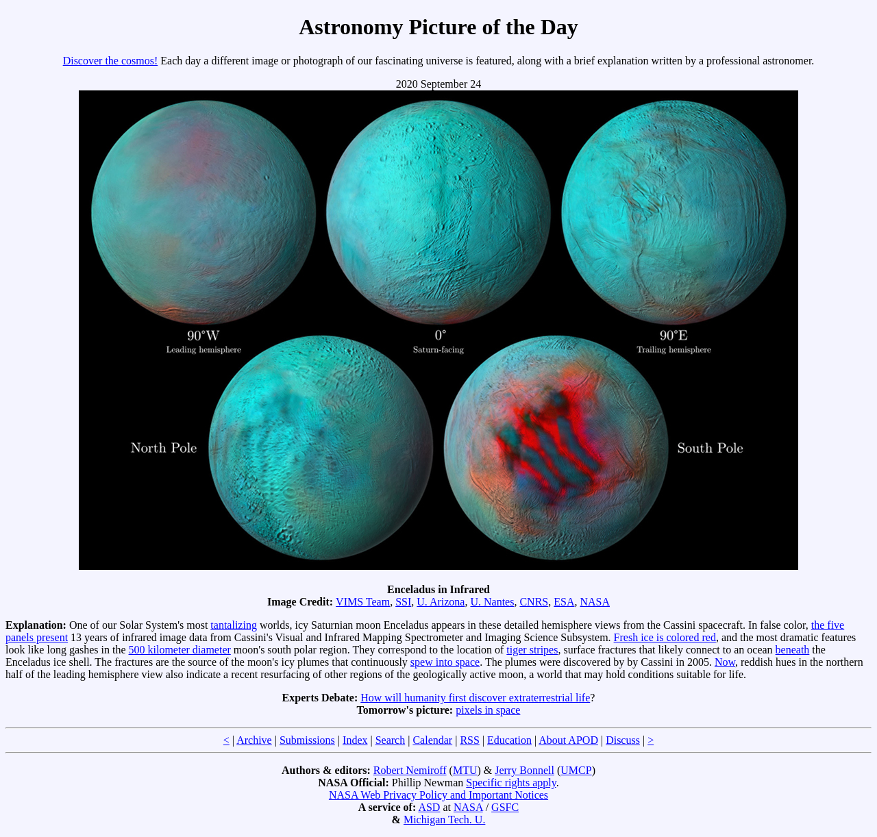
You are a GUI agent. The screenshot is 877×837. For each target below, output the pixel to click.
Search (390, 740)
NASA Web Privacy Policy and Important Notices (438, 795)
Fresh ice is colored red (665, 637)
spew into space (445, 662)
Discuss (623, 740)
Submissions (307, 740)
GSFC (505, 807)
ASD (429, 807)
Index (355, 740)
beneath (793, 649)
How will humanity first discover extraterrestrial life (475, 697)
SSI (403, 602)
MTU (465, 770)
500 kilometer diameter (180, 649)
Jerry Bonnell (524, 770)
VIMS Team (363, 602)
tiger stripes (532, 649)
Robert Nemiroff (410, 770)
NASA (595, 602)
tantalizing (233, 625)
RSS (469, 740)
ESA (564, 602)
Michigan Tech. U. (444, 819)
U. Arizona (441, 602)
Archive (254, 740)
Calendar (432, 740)
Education (509, 740)
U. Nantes (492, 602)
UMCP (575, 770)
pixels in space (488, 710)
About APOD (568, 740)
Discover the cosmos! (110, 60)
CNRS (533, 602)
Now (725, 662)
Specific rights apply (511, 782)
